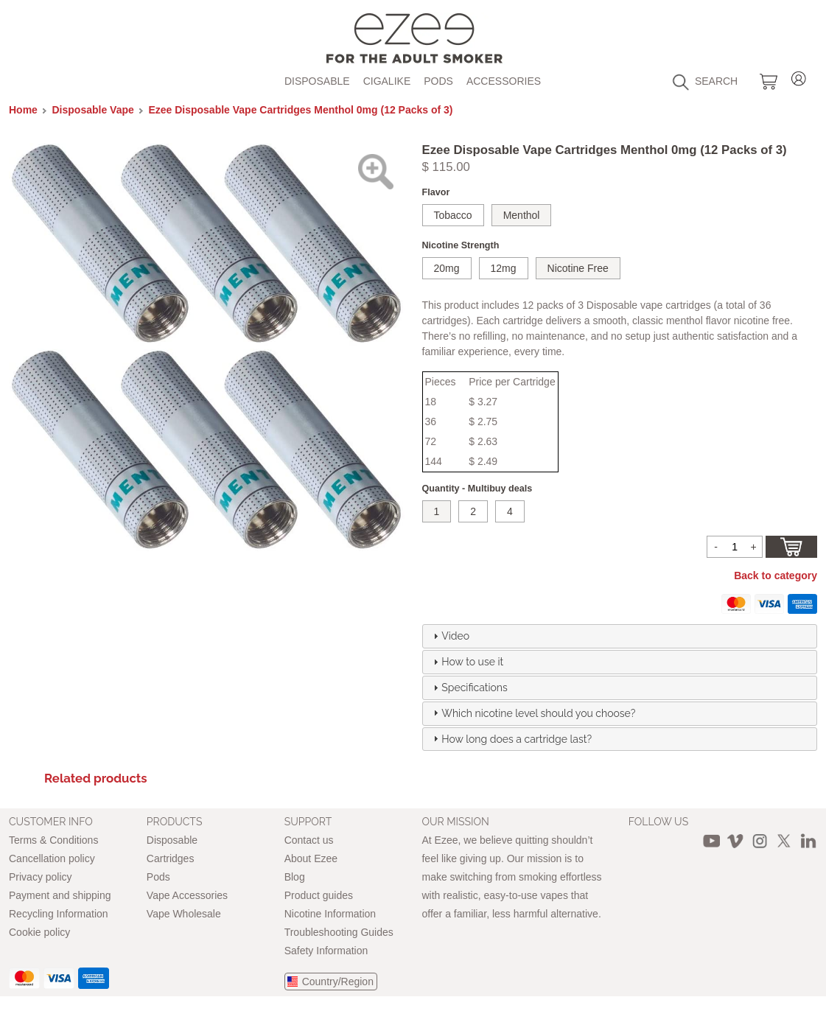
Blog (294, 877)
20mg (447, 268)
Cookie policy (39, 932)
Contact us (309, 840)
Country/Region (338, 981)
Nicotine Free (578, 268)
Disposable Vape (93, 110)
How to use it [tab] (466, 662)
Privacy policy (40, 877)
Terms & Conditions (53, 840)
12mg (504, 268)
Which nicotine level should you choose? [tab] (532, 712)
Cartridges (171, 858)
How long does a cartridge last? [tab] (511, 738)
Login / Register (799, 76)
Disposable (317, 81)
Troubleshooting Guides (338, 932)
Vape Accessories (187, 895)
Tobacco (453, 215)
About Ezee (310, 858)
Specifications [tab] (468, 687)
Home (23, 110)
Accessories (503, 81)
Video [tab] (449, 636)
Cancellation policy (52, 858)
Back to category (775, 575)
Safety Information (326, 950)
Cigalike (387, 81)
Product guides (318, 895)
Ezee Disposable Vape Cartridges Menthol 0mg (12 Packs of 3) (300, 110)
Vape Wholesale (184, 914)
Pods (438, 81)
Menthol (521, 215)
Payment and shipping (60, 895)
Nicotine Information (330, 914)
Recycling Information (58, 914)
